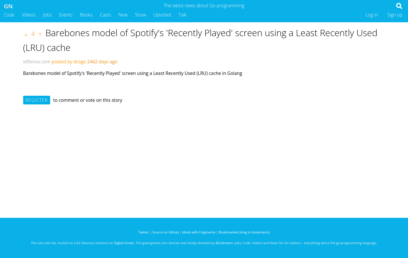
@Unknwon (224, 243)
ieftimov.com (36, 61)
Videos (29, 15)
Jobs (47, 15)
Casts (105, 15)
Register (36, 100)
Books (86, 15)
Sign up (394, 15)
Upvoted (162, 15)
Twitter (143, 232)
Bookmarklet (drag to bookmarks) (244, 232)
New (123, 15)
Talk (183, 15)
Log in (372, 15)
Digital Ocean (124, 243)
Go (54, 243)
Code (9, 15)
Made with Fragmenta (198, 232)
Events (65, 15)
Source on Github (165, 232)
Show (140, 15)
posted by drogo (69, 61)
